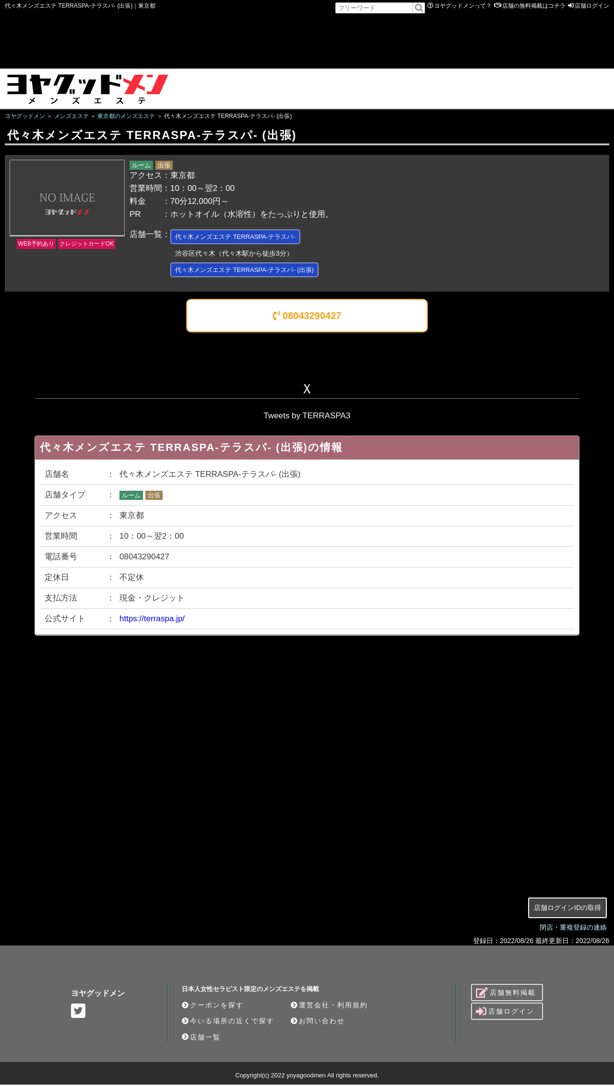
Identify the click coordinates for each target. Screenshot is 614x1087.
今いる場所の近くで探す (228, 1023)
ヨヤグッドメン (98, 996)
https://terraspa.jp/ (152, 621)
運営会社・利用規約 (329, 1007)
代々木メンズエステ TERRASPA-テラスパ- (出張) (255, 272)
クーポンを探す (213, 1007)
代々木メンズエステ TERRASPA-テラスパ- (244, 237)
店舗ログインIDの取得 (567, 910)
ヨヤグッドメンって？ (463, 5)
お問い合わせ (318, 1023)
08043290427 (307, 318)
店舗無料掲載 (506, 995)
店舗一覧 (201, 1039)
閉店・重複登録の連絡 (573, 929)
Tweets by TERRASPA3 (307, 418)
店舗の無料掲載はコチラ (534, 5)
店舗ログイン (592, 5)
